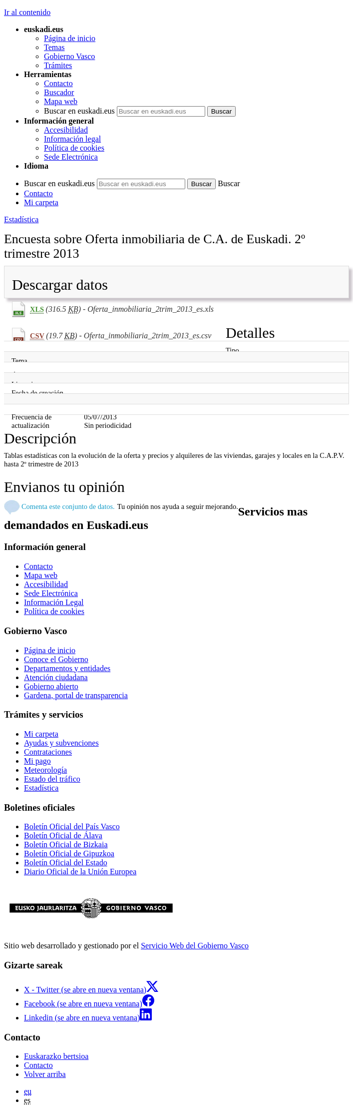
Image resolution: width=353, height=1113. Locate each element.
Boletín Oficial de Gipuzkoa (69, 853)
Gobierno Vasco (69, 56)
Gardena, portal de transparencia (76, 695)
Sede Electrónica (71, 157)
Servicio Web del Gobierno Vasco (195, 945)
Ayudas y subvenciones (61, 743)
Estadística (21, 219)
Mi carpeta (41, 202)
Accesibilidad (66, 130)
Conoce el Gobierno (56, 659)
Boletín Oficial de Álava (63, 835)
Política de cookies (74, 148)
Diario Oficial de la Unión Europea (80, 871)
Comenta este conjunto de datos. (68, 506)
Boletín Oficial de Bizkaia (66, 844)
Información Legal (54, 602)
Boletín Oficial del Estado (65, 862)
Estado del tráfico (52, 779)
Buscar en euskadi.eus (79, 111)
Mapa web (60, 101)
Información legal (72, 139)
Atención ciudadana (56, 677)
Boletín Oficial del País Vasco (72, 826)
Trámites (58, 65)
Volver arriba (45, 1074)
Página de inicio (69, 38)
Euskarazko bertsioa (56, 1056)
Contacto (58, 83)
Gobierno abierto (51, 686)
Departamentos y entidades (67, 668)
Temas (54, 47)
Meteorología (45, 770)
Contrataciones (48, 752)
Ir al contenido (27, 12)
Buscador (59, 92)
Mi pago (37, 761)
